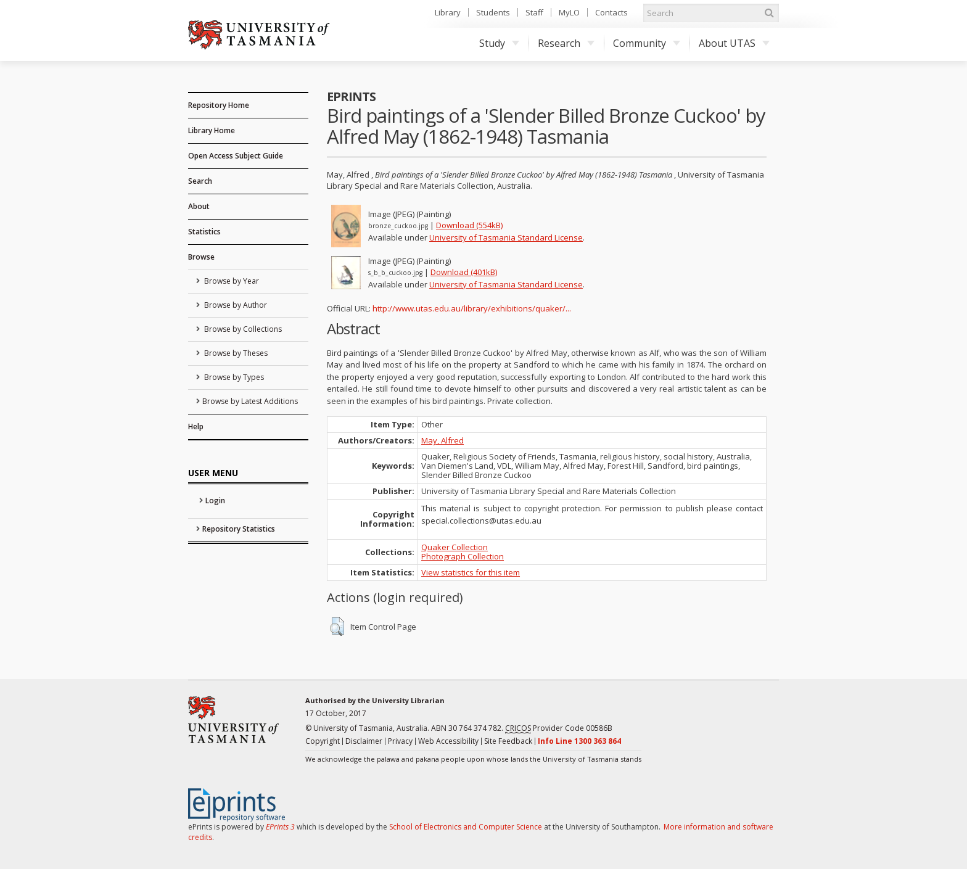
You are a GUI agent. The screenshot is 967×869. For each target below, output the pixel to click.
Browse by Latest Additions (250, 401)
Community (646, 43)
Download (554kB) (469, 225)
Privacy (400, 741)
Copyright (322, 741)
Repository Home (218, 105)
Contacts (611, 12)
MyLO (569, 12)
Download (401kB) (463, 272)
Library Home (211, 130)
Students (493, 12)
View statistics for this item (470, 572)
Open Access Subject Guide (235, 155)
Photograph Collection (462, 556)
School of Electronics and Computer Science (465, 827)
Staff (534, 12)
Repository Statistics (238, 529)
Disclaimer (363, 741)
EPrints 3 (280, 827)
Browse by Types (233, 377)
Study (499, 43)
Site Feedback (508, 741)
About (199, 206)
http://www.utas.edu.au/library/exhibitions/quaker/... (471, 308)
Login (215, 500)
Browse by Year (230, 281)
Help (196, 426)
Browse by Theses (235, 353)
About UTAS (734, 43)
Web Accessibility (448, 741)
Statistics (204, 231)
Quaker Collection (454, 547)
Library (448, 12)
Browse (201, 257)
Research (566, 43)
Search (200, 181)
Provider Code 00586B (558, 728)
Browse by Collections (242, 329)
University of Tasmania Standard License (506, 237)
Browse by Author (234, 305)
